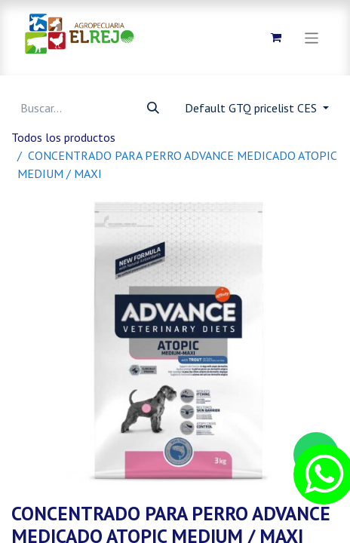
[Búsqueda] (153, 108)
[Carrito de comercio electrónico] (276, 37)
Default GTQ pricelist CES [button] (252, 107)
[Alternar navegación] (311, 37)
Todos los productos (63, 137)
